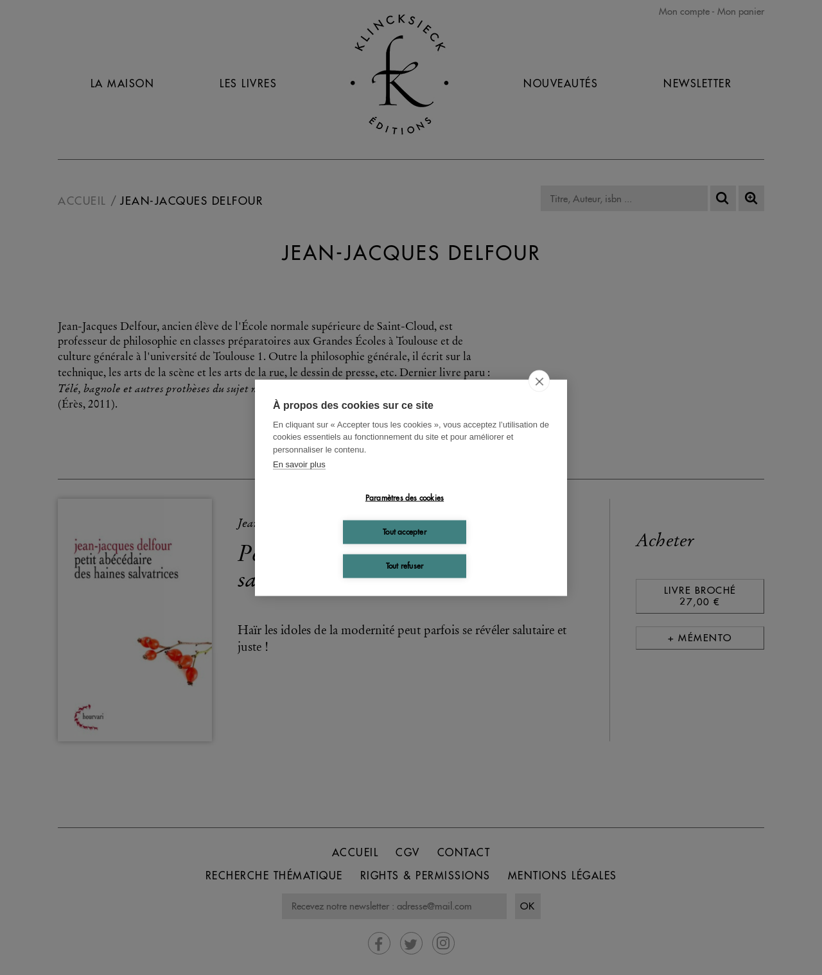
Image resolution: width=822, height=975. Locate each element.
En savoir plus (299, 464)
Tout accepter (404, 532)
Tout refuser (404, 566)
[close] (539, 381)
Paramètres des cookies (404, 498)
